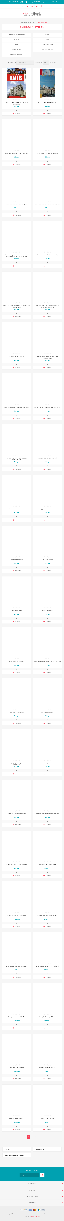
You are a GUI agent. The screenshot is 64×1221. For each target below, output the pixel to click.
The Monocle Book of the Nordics (47, 864)
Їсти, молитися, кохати (17, 712)
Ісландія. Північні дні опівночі (47, 458)
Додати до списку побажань (16, 110)
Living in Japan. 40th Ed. (16, 1118)
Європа (47, 35)
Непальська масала (47, 712)
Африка (16, 45)
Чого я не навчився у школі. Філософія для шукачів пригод (16, 306)
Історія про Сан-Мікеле (16, 661)
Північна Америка (16, 54)
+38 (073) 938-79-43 (12, 2)
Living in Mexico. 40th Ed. (16, 1068)
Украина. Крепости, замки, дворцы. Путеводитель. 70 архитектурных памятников (16, 256)
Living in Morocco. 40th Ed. (47, 1068)
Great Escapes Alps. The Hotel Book (16, 966)
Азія (47, 40)
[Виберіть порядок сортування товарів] (25, 63)
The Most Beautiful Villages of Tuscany (16, 864)
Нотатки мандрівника (16, 35)
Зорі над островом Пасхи (47, 763)
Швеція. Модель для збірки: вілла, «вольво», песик (47, 357)
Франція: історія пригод (16, 356)
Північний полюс (47, 559)
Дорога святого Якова (47, 509)
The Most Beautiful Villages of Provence (47, 814)
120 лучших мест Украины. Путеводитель (47, 204)
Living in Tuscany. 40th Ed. (47, 1017)
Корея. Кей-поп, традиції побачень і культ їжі (47, 408)
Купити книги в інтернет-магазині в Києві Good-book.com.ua (37, 1214)
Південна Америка (47, 50)
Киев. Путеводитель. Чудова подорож (16, 153)
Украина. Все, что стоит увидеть (16, 204)
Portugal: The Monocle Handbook (47, 915)
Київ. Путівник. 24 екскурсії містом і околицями (17, 103)
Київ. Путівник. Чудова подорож (47, 102)
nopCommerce (35, 1216)
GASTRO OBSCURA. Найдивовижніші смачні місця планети (47, 306)
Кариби (16, 40)
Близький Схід (47, 45)
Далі (35, 1137)
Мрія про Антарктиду (16, 559)
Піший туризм (16, 50)
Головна (18, 22)
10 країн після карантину (16, 509)
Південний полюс (16, 610)
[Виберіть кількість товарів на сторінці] (46, 63)
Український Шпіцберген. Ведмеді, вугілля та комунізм (47, 662)
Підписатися (42, 1175)
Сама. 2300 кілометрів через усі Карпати (16, 407)
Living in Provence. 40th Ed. (16, 1017)
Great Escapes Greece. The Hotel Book (47, 966)
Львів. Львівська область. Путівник (47, 153)
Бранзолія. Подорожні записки (16, 814)
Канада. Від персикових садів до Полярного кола (17, 459)
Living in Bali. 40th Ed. (47, 1118)
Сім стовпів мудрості (47, 610)
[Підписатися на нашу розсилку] (29, 1175)
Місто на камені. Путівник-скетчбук (47, 255)
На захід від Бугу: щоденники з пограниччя (16, 763)
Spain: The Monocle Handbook (16, 915)
